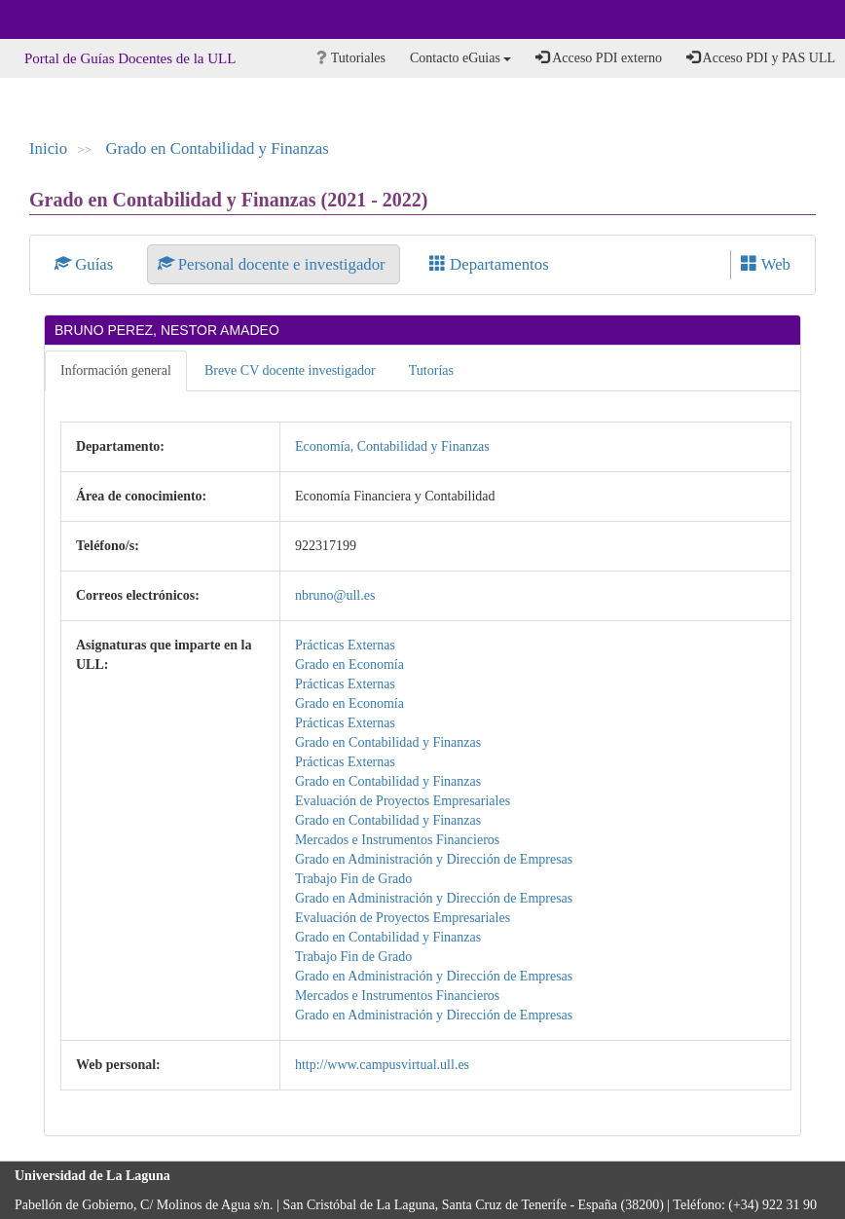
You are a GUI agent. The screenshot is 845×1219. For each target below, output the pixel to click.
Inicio (48, 148)
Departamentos (489, 264)
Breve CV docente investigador (290, 370)
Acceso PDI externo (598, 57)
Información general (115, 370)
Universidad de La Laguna (68, 19)
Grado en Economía (349, 664)
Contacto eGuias (460, 58)
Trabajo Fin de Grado (353, 878)
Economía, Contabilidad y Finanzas (392, 446)
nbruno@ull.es (335, 595)
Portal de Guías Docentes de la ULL (130, 58)
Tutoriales (351, 58)
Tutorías (431, 370)
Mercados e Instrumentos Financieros (397, 839)
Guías (86, 264)
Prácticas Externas (345, 645)
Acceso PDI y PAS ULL (760, 57)
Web (765, 264)
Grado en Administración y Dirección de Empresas (433, 859)
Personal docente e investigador (273, 264)
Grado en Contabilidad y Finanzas (217, 148)
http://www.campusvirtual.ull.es (382, 1064)
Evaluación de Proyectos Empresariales (402, 801)
